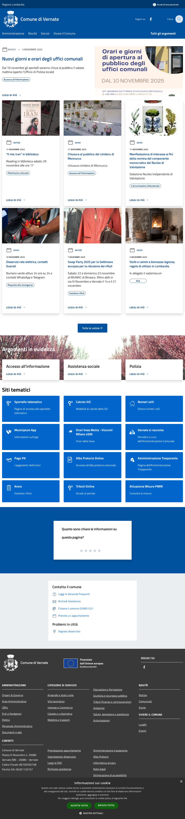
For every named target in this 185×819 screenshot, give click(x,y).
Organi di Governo (12, 695)
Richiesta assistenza (59, 769)
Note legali (99, 769)
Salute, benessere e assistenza (111, 714)
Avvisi (12, 49)
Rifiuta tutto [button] (106, 805)
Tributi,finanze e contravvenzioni (112, 702)
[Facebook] (148, 19)
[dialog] (92, 798)
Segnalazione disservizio (62, 757)
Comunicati (145, 701)
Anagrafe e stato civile (61, 695)
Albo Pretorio (101, 757)
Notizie (13, 142)
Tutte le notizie (92, 328)
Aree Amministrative (14, 701)
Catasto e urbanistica (60, 714)
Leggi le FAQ (55, 763)
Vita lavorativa (56, 701)
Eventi (142, 731)
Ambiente (99, 708)
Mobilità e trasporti (59, 720)
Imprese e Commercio (60, 707)
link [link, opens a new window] (125, 798)
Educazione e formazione (107, 689)
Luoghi (143, 724)
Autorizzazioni (101, 720)
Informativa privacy (104, 763)
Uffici (5, 707)
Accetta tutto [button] (79, 805)
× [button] (181, 781)
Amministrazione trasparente (110, 750)
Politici (6, 720)
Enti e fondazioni (12, 714)
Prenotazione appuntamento (64, 750)
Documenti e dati (12, 732)
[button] (92, 813)
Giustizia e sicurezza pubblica (110, 696)
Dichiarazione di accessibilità (109, 775)
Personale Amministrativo (17, 726)
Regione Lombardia (13, 4)
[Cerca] (179, 19)
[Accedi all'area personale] (165, 5)
